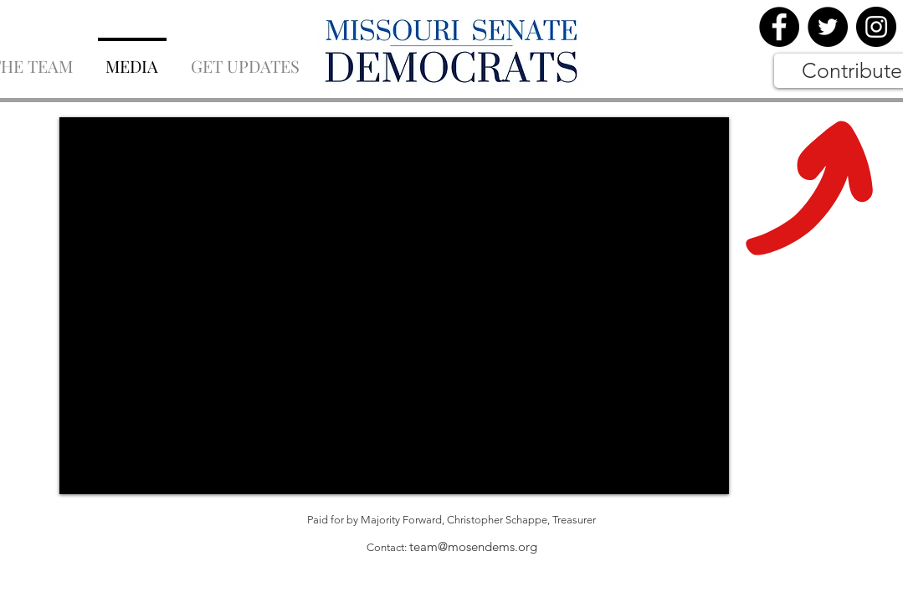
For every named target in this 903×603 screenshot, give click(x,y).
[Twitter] (828, 27)
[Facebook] (779, 27)
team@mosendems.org (473, 546)
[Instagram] (876, 27)
